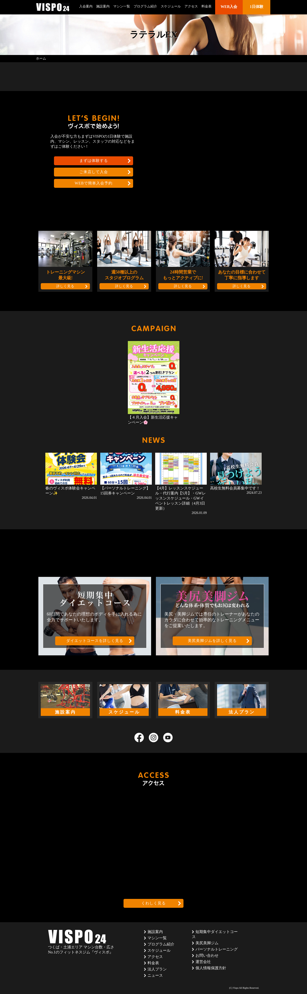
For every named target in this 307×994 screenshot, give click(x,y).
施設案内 (103, 6)
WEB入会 (229, 7)
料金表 (206, 6)
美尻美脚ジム (206, 943)
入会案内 (86, 6)
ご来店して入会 (93, 172)
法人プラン (157, 969)
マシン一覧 (121, 6)
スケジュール (171, 6)
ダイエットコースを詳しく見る (94, 641)
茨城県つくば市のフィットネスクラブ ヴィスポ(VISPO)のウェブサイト (53, 7)
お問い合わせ (206, 955)
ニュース (155, 975)
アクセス (191, 6)
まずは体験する (93, 161)
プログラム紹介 (145, 6)
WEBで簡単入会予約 (93, 183)
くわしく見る (153, 903)
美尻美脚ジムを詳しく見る (212, 641)
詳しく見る (65, 286)
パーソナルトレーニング (216, 949)
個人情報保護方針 (210, 968)
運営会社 (203, 962)
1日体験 (256, 7)
